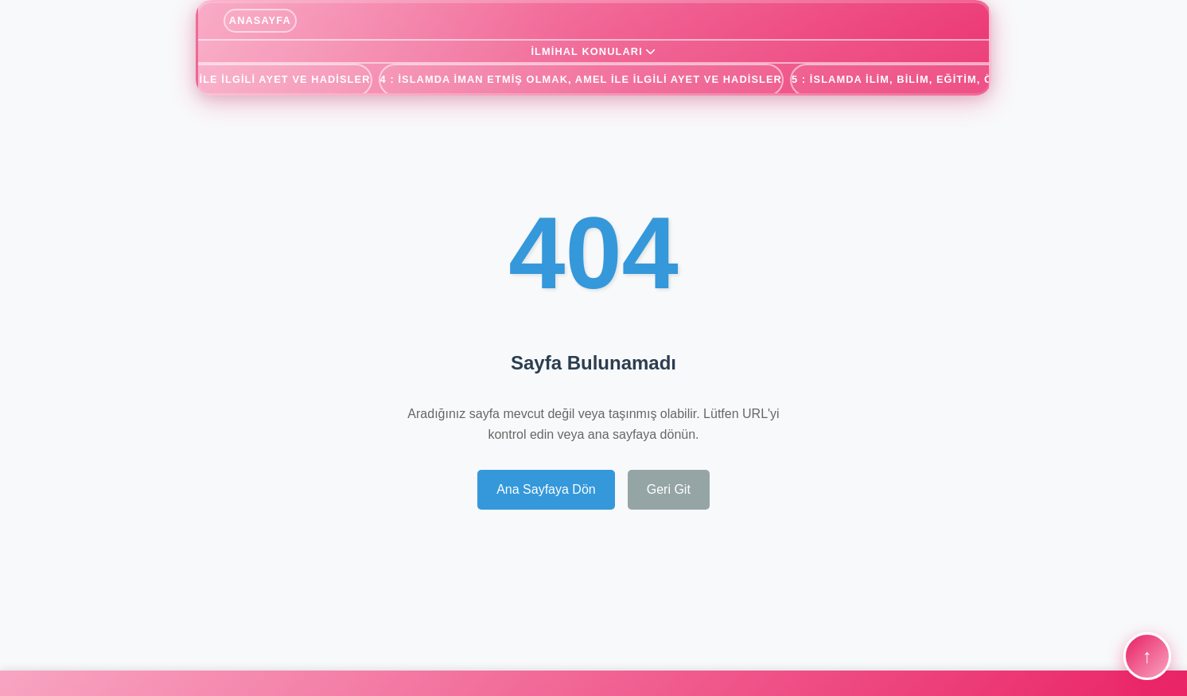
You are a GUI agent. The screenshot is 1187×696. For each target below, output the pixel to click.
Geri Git (669, 489)
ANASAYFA (260, 20)
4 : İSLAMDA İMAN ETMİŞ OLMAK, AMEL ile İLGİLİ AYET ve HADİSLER (581, 79)
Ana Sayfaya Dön (546, 489)
